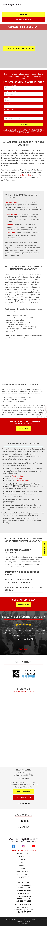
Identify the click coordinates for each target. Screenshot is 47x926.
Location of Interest (11, 91)
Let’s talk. (23, 428)
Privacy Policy (23, 923)
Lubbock (23, 821)
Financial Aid (23, 854)
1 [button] (20, 649)
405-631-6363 (23, 779)
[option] (23, 630)
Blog (23, 868)
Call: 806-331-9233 (23, 890)
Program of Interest (11, 85)
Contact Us (23, 604)
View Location (23, 792)
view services (23, 804)
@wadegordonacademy (23, 692)
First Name (8, 97)
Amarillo (23, 827)
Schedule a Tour (23, 20)
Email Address (9, 116)
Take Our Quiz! (45, 548)
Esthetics (23, 865)
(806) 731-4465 (18, 478)
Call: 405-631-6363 (23, 912)
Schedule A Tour (23, 798)
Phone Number (9, 109)
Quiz (23, 862)
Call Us (23, 14)
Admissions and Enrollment (23, 851)
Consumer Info (23, 871)
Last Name (7, 103)
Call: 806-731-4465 (23, 901)
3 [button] (25, 649)
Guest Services (23, 874)
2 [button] (22, 649)
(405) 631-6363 (23, 480)
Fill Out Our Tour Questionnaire (19, 48)
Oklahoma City (23, 815)
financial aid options (23, 175)
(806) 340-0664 (18, 476)
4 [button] (27, 649)
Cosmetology (23, 857)
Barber (23, 859)
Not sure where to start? (15, 202)
